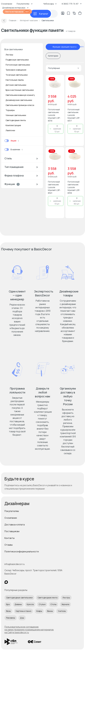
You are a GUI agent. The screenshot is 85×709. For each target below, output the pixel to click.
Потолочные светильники (18, 64)
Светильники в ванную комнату (20, 95)
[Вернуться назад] (4, 20)
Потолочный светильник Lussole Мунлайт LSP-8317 (74, 115)
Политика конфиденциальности (21, 551)
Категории (53, 55)
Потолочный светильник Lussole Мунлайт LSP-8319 (54, 115)
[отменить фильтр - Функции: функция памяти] (49, 47)
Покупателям (11, 511)
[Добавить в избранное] (59, 79)
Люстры (9, 54)
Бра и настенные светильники (20, 90)
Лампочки (10, 130)
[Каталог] (40, 14)
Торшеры (10, 110)
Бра (8, 604)
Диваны (18, 604)
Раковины (10, 617)
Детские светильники (16, 85)
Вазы (8, 611)
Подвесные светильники (17, 59)
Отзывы (8, 544)
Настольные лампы (15, 80)
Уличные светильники (16, 115)
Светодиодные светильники (19, 597)
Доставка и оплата (14, 524)
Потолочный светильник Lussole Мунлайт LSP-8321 (54, 187)
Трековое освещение (16, 69)
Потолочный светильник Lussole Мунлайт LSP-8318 (74, 187)
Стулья (42, 604)
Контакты (9, 538)
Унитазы (62, 611)
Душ (22, 617)
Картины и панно (23, 611)
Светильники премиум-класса (20, 105)
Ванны (50, 611)
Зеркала (65, 604)
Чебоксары (50, 3)
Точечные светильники (17, 74)
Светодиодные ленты (16, 120)
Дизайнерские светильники (19, 100)
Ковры (39, 611)
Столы (53, 604)
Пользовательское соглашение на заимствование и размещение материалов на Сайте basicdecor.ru (29, 629)
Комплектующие (13, 125)
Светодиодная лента (47, 597)
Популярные (63, 68)
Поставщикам (11, 531)
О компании (10, 517)
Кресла (30, 604)
